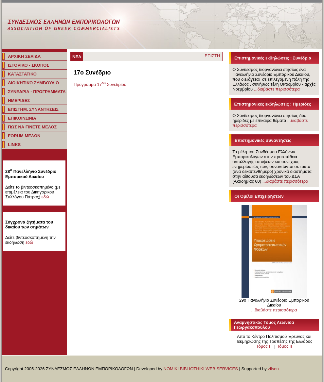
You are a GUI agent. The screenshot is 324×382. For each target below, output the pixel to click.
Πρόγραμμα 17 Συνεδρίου (100, 84)
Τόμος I (263, 346)
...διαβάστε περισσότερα (277, 89)
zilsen (273, 368)
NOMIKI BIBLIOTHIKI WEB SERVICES (201, 368)
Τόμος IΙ (284, 346)
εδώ (45, 196)
